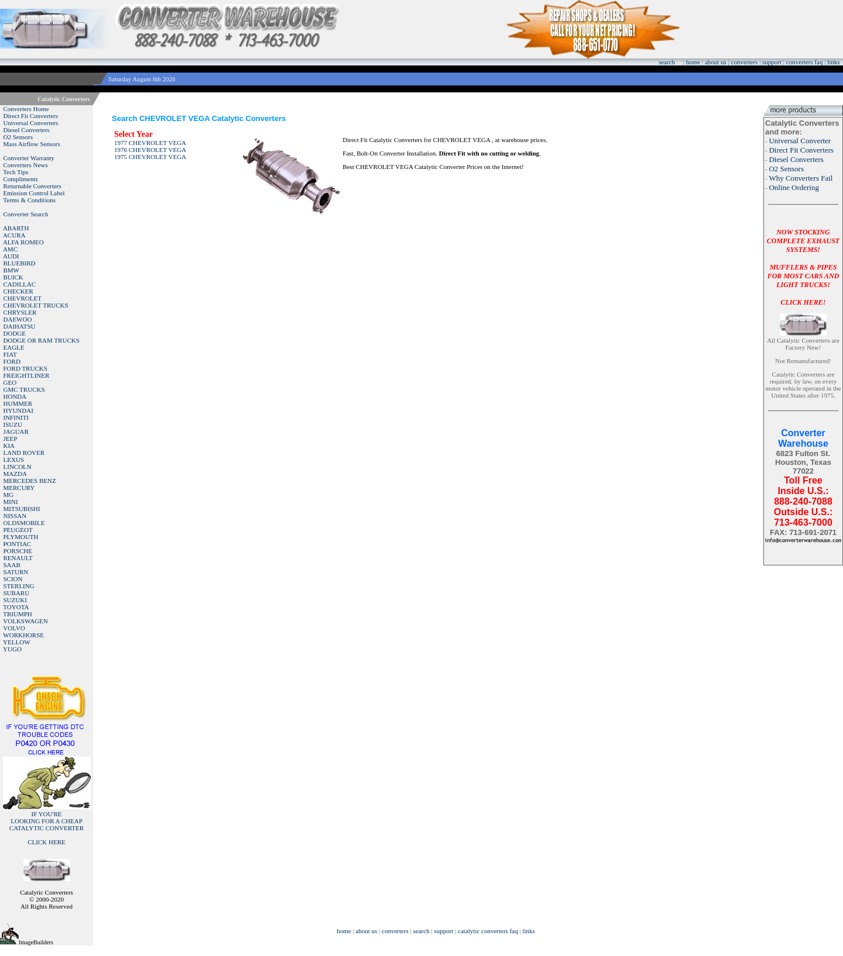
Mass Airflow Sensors (32, 143)
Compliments (21, 178)
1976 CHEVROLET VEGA (150, 149)
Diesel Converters (27, 129)
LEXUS (14, 459)
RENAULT (18, 557)
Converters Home (26, 108)
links (833, 61)
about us (716, 61)
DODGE (15, 333)
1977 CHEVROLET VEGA (150, 142)
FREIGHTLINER (27, 375)
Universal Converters (31, 122)
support (772, 61)
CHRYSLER (20, 312)
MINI (11, 501)
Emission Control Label (34, 192)
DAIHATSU (20, 326)
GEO (10, 382)
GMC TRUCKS (24, 389)
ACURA (14, 235)
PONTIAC (18, 543)
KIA (9, 445)
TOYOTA (16, 606)
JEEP (11, 438)
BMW (12, 270)
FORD (12, 361)
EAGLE (14, 347)
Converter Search (26, 214)
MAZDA (15, 473)
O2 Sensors (18, 136)
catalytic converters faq (488, 930)
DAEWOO (18, 319)
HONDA (15, 396)
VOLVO (14, 627)
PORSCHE (18, 550)
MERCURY (19, 487)
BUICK (13, 277)
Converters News (26, 164)
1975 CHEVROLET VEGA (150, 156)
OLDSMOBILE (24, 522)
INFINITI (16, 417)
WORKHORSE (23, 635)
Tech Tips (15, 171)
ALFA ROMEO (23, 242)
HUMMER (18, 403)
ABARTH (16, 228)
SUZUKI (15, 599)
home (693, 61)
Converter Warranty (29, 157)
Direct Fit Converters (31, 115)
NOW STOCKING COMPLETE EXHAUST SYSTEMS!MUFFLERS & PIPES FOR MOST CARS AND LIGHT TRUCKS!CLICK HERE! (803, 267)
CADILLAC (20, 284)
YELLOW (16, 642)
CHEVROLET (23, 298)
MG (9, 494)
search (667, 61)
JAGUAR (16, 431)
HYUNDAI (18, 410)
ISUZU (13, 424)
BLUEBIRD (20, 263)
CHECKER (18, 291)
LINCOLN (18, 466)
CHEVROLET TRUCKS (36, 305)
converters (744, 61)
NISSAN (15, 515)
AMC (10, 249)
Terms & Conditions (29, 199)
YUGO (12, 649)
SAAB (12, 564)
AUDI (11, 256)
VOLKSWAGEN (25, 620)
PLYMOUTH (21, 536)
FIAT (10, 354)
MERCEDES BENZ (30, 480)
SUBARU (17, 592)
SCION (13, 578)
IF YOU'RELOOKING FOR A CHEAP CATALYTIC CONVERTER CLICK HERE (46, 827)
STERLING (19, 585)
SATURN (16, 571)
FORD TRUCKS (25, 368)
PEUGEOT (18, 529)
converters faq (804, 61)
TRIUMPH (17, 613)
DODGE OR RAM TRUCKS (42, 340)
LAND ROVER (24, 452)
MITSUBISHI (22, 508)
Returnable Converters (32, 185)
